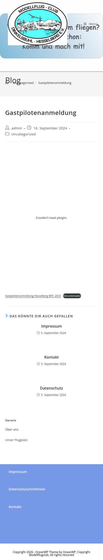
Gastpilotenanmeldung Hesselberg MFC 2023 (33, 296)
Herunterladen (72, 296)
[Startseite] (6, 83)
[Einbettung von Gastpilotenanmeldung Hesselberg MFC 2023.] (51, 217)
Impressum (51, 326)
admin (16, 128)
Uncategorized (23, 134)
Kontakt (51, 357)
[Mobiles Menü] (91, 24)
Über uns (12, 429)
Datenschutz (51, 388)
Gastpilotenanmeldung (54, 83)
